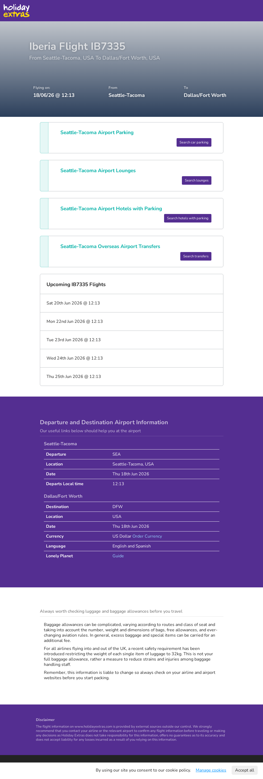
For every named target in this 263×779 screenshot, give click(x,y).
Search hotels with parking (187, 218)
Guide (118, 556)
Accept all (244, 770)
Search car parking (193, 142)
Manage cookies (211, 770)
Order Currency (147, 536)
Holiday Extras (16, 10)
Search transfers (195, 256)
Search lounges (196, 180)
